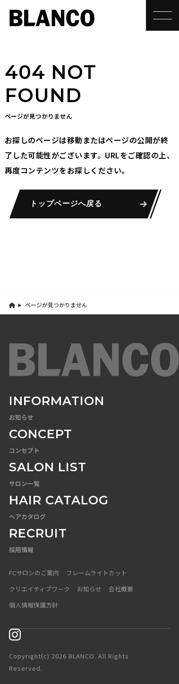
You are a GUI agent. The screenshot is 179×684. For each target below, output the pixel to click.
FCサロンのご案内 (34, 572)
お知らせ (89, 588)
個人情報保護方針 (33, 604)
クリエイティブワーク (39, 588)
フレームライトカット (96, 572)
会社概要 (121, 588)
